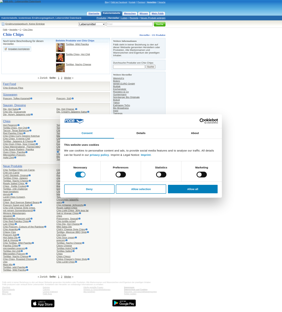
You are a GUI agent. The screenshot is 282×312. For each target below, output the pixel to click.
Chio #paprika (10, 229)
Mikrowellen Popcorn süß (16, 218)
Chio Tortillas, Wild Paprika (17, 243)
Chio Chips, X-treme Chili (16, 138)
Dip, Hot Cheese (65, 109)
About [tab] (195, 133)
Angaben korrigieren (19, 49)
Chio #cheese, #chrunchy (69, 205)
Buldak (116, 86)
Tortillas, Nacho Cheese (78, 64)
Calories (46, 289)
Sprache (161, 2)
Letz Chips (8, 224)
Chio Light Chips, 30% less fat (72, 210)
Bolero (116, 81)
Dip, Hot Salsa (10, 109)
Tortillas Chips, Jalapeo (15, 178)
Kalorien (46, 287)
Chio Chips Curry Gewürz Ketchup (21, 136)
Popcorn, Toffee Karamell (16, 98)
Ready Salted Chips (14, 183)
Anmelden (151, 2)
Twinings (117, 113)
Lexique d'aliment (50, 292)
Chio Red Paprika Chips (16, 221)
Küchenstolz (119, 89)
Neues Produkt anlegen (152, 18)
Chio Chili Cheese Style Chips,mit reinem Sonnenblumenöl (19, 209)
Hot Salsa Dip (10, 237)
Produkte (101, 18)
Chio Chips (28, 29)
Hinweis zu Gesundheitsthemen (96, 289)
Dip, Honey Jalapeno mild (16, 114)
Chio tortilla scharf (66, 221)
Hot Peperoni (10, 125)
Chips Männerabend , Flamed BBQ (21, 146)
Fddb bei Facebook (119, 2)
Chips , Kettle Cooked (14, 186)
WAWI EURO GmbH (124, 83)
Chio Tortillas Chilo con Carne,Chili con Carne (19, 171)
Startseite (93, 13)
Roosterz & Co (121, 91)
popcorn (60, 240)
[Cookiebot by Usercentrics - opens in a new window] (202, 121)
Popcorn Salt (10, 234)
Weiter (67, 77)
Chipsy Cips (9, 232)
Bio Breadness (121, 108)
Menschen (130, 13)
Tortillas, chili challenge (15, 189)
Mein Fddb (158, 13)
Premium (141, 2)
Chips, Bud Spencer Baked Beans (21, 202)
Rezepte (133, 18)
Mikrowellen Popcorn (14, 253)
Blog (107, 2)
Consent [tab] (87, 133)
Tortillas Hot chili (11, 251)
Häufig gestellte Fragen (93, 287)
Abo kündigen (89, 292)
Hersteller (113, 18)
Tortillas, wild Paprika (14, 267)
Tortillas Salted (64, 251)
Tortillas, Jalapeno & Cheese (18, 141)
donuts (6, 194)
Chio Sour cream (65, 237)
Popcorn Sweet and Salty (16, 205)
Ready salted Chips (66, 207)
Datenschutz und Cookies (135, 289)
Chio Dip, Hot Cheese (68, 224)
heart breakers (11, 191)
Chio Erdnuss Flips (13, 87)
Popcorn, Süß (63, 98)
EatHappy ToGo (121, 105)
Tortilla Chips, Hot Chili (78, 54)
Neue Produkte (12, 166)
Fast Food (9, 84)
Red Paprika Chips (13, 133)
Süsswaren (10, 94)
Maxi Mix (8, 264)
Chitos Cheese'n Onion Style (71, 259)
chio (5, 261)
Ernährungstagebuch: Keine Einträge (25, 24)
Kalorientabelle (111, 13)
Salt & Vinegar (10, 240)
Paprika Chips (10, 245)
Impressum (129, 287)
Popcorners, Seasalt (67, 218)
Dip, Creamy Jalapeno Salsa (71, 111)
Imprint (146, 154)
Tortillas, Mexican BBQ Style (71, 232)
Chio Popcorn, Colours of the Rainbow (23, 226)
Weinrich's (118, 78)
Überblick (6, 287)
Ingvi (115, 110)
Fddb (5, 29)
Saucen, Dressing (14, 105)
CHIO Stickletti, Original (15, 175)
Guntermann (119, 94)
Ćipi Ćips (61, 234)
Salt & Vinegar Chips (67, 213)
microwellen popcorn (14, 248)
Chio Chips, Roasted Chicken (18, 259)
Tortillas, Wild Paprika (77, 44)
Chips (6, 121)
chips (59, 216)
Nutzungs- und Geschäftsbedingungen (140, 292)
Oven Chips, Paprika (14, 152)
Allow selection (141, 189)
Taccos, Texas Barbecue (16, 130)
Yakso (116, 102)
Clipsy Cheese (64, 245)
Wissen (144, 13)
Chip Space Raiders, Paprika (18, 149)
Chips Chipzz (63, 256)
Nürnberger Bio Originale (126, 97)
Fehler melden (130, 294)
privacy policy (99, 154)
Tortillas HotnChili (65, 248)
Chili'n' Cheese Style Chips (70, 229)
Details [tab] (141, 133)
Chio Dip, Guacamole (14, 111)
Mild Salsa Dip (64, 226)
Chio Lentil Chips (65, 261)
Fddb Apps (47, 294)
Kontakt (132, 2)
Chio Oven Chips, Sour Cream (19, 144)
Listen (124, 18)
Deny (89, 189)
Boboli (116, 100)
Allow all (192, 189)
